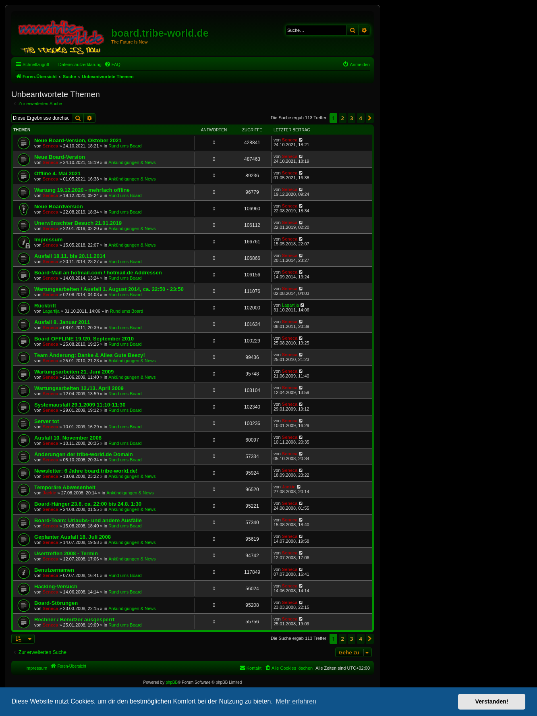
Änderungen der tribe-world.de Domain (83, 454)
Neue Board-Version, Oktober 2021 (78, 140)
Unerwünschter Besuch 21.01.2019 (78, 223)
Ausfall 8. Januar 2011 (62, 322)
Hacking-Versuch (55, 586)
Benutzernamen (54, 570)
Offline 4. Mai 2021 (57, 173)
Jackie (49, 492)
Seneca (50, 145)
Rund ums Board (125, 145)
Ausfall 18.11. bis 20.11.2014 (70, 256)
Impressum (48, 240)
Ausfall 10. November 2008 (68, 438)
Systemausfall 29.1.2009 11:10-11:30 (80, 405)
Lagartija (51, 311)
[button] (370, 118)
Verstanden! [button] (491, 701)
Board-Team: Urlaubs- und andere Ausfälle (88, 520)
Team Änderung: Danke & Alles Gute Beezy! (89, 355)
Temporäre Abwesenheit (64, 487)
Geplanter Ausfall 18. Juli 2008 (72, 537)
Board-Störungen (56, 603)
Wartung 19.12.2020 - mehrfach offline (82, 190)
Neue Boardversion (58, 206)
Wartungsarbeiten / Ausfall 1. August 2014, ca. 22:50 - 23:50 (109, 289)
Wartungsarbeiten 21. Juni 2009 (74, 372)
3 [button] (351, 118)
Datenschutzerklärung (80, 64)
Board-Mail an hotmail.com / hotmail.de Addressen (98, 273)
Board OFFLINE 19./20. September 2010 (84, 339)
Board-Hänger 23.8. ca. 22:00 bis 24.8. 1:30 (87, 504)
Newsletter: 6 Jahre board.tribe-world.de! (85, 471)
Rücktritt (45, 306)
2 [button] (342, 118)
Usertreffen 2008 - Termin (66, 553)
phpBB (172, 682)
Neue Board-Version (59, 157)
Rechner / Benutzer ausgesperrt (74, 619)
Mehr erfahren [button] (296, 701)
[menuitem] (112, 64)
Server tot (46, 421)
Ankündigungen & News (132, 162)
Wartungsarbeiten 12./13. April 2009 (79, 388)
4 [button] (360, 118)
